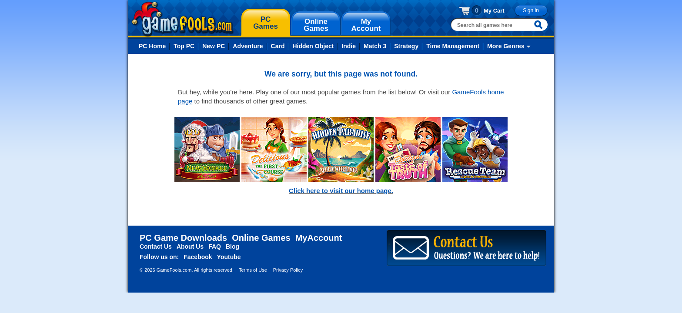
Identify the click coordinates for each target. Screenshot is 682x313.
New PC (213, 46)
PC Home (152, 46)
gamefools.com (182, 19)
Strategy (406, 46)
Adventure (248, 46)
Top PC (184, 46)
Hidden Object (313, 46)
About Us (190, 246)
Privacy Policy (288, 270)
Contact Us (156, 246)
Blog (232, 246)
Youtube (229, 256)
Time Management (452, 46)
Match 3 (375, 46)
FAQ (214, 246)
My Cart (494, 10)
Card (278, 46)
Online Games (261, 238)
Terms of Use (253, 270)
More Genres (506, 46)
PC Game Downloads (183, 238)
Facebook (198, 256)
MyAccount (318, 238)
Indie (348, 46)
